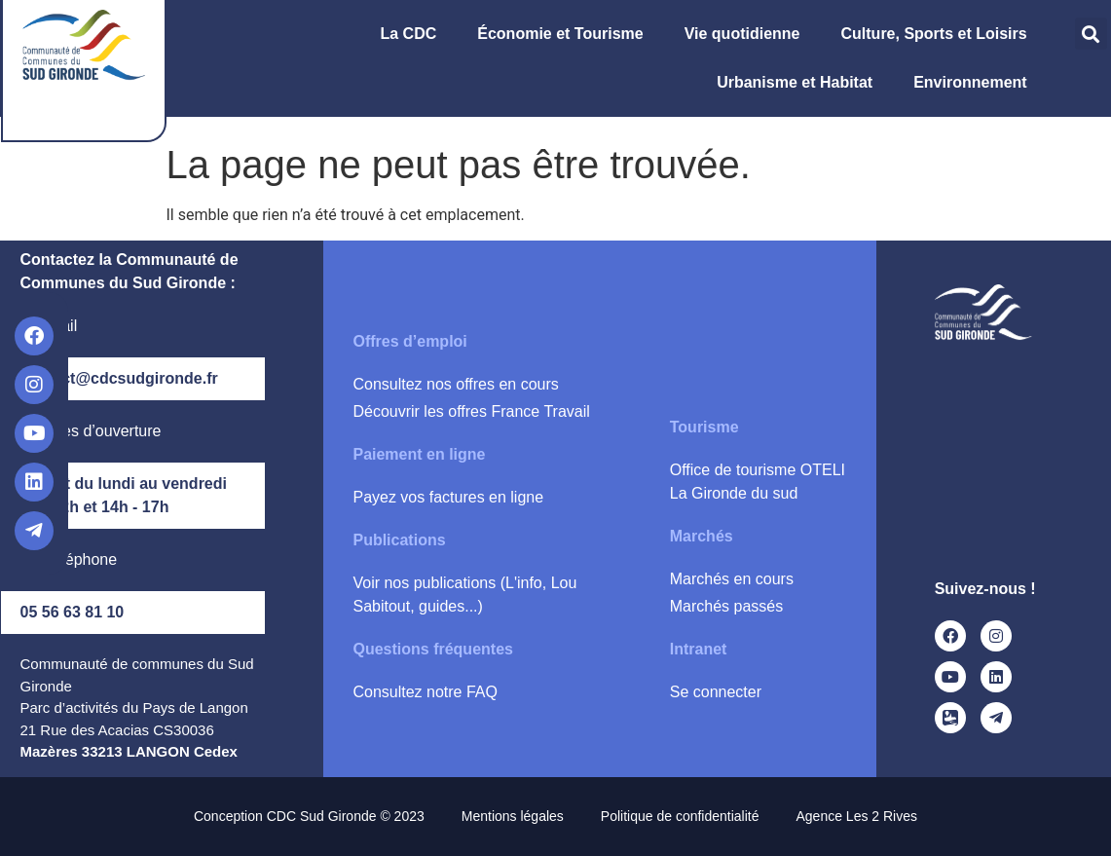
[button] (1091, 34)
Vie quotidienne (747, 34)
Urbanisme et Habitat (799, 83)
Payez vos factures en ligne (447, 497)
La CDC (413, 34)
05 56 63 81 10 (72, 612)
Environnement (974, 83)
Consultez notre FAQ (425, 692)
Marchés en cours (732, 579)
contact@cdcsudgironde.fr (119, 378)
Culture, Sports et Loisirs (939, 34)
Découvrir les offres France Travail (470, 411)
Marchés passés (727, 606)
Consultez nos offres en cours (455, 384)
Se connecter (715, 692)
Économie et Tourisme (564, 34)
